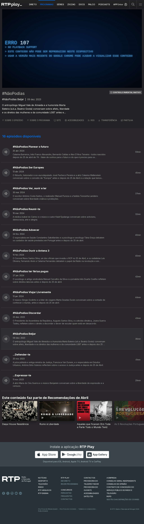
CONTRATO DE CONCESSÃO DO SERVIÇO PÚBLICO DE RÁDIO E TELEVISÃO (120, 490)
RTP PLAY (65, 478)
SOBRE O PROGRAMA (38, 120)
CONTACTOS (89, 478)
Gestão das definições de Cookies (123, 499)
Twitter (7, 493)
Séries (60, 4)
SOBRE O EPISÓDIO (12, 120)
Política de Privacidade (48, 509)
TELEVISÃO (43, 484)
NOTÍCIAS (42, 478)
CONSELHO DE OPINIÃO (117, 484)
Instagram (12, 493)
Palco (91, 4)
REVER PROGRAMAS (69, 484)
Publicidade (43, 511)
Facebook (3, 493)
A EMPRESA (111, 478)
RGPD (109, 496)
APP (115, 4)
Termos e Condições (87, 509)
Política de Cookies (68, 509)
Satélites (88, 496)
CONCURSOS (66, 490)
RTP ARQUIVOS (44, 490)
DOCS (82, 4)
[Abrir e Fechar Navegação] (140, 4)
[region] (72, 48)
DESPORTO (43, 481)
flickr (20, 493)
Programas (46, 4)
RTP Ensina (43, 493)
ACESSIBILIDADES (74, 120)
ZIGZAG (71, 4)
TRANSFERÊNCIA (107, 120)
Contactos (66, 499)
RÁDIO (41, 487)
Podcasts (104, 4)
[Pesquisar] (133, 4)
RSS (91, 120)
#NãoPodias (13, 93)
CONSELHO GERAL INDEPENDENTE (121, 481)
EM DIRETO (65, 481)
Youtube (16, 493)
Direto (33, 4)
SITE (57, 120)
